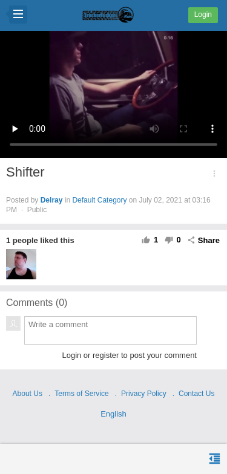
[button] (214, 173)
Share (203, 240)
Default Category (99, 200)
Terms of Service (81, 393)
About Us (27, 393)
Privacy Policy (143, 393)
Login (203, 14)
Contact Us (196, 393)
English (113, 413)
